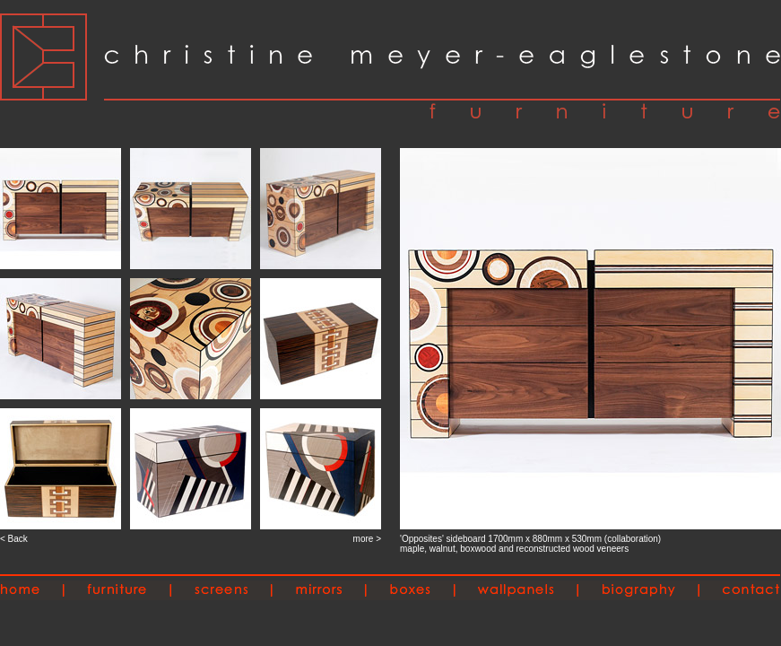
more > (367, 539)
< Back (14, 539)
